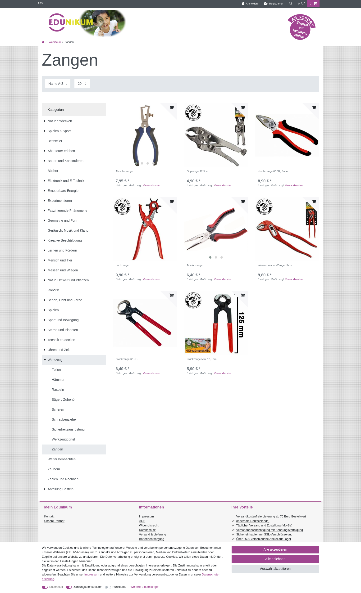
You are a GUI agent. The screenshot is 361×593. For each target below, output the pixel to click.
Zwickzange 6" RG (126, 359)
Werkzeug (54, 41)
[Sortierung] (57, 83)
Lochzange (122, 265)
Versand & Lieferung (152, 534)
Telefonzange (195, 265)
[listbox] (145, 135)
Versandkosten (151, 185)
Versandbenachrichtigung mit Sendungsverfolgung (269, 530)
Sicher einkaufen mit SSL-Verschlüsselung (264, 534)
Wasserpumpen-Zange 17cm (275, 265)
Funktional (119, 587)
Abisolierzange (124, 171)
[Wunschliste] (301, 3)
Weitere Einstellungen (144, 587)
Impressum (146, 516)
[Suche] (291, 3)
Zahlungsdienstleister (87, 587)
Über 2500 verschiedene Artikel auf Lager (263, 539)
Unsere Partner (54, 521)
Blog (40, 2)
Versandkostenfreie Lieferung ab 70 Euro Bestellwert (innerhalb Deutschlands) (271, 519)
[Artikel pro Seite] (82, 83)
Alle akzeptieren (275, 549)
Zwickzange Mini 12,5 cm (202, 359)
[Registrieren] (273, 3)
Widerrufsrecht (149, 525)
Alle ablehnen (275, 559)
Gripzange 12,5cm (197, 171)
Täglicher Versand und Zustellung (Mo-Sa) (264, 525)
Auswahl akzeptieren (275, 569)
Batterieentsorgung (151, 539)
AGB (142, 521)
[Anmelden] (249, 3)
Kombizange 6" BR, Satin (273, 171)
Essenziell (56, 587)
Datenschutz (147, 530)
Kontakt (49, 516)
